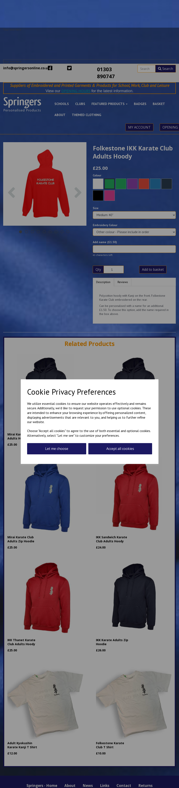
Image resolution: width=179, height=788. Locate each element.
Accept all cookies (120, 448)
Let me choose (56, 448)
